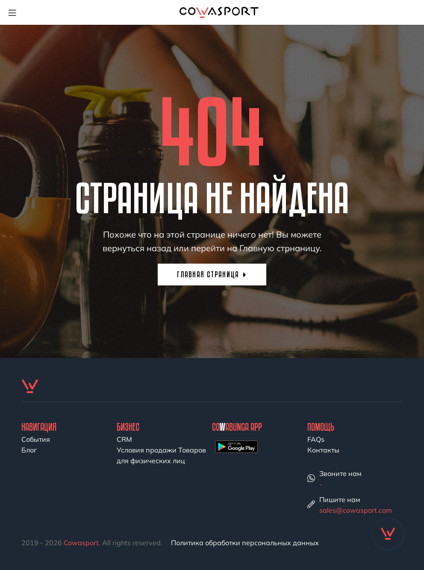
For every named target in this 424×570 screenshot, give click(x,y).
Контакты (323, 450)
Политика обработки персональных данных (245, 542)
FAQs (315, 439)
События (35, 439)
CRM (124, 439)
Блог (29, 450)
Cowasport (81, 542)
